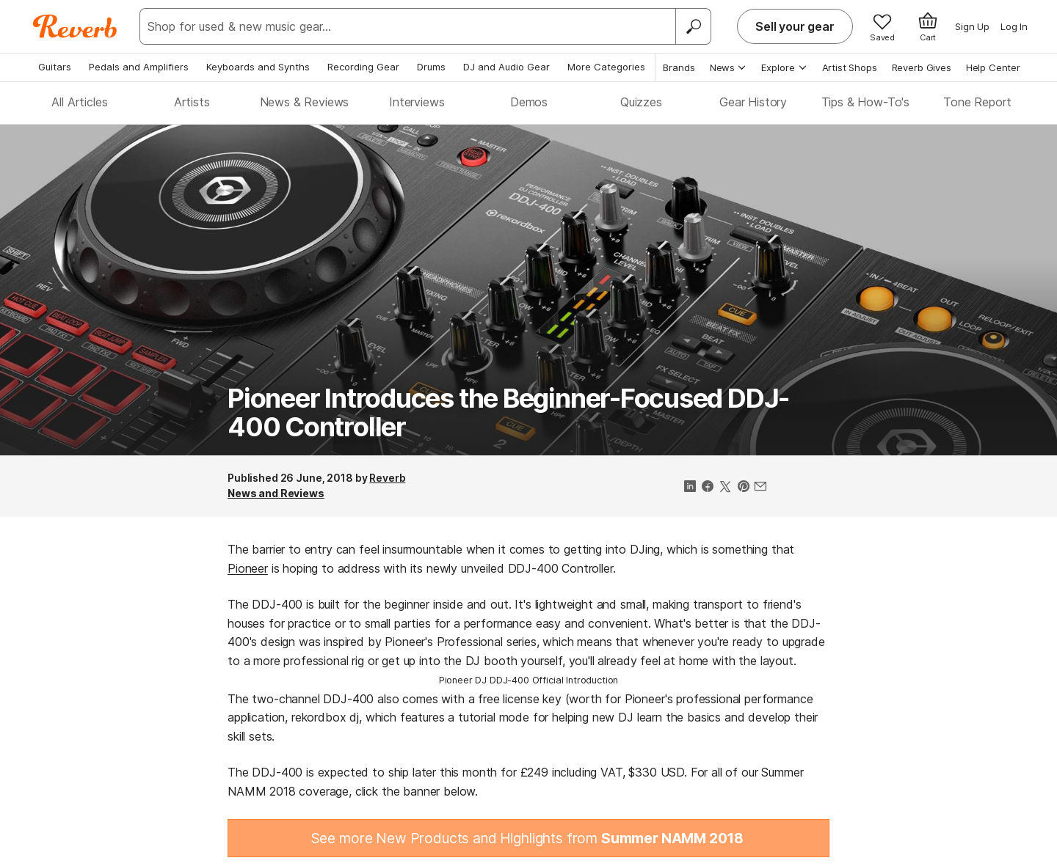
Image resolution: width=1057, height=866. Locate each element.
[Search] (693, 26)
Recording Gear (363, 67)
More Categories (606, 67)
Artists (192, 102)
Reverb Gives (921, 67)
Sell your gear (795, 26)
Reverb (387, 477)
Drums (431, 67)
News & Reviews (304, 102)
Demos (529, 102)
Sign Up (972, 26)
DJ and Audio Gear (506, 67)
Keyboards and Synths (258, 67)
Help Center (993, 67)
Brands (679, 67)
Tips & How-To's (865, 102)
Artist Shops (849, 67)
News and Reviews (276, 493)
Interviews (416, 102)
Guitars (54, 67)
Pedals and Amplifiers (139, 67)
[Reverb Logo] (75, 26)
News (728, 67)
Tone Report (977, 102)
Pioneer (248, 568)
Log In (1014, 26)
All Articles (79, 102)
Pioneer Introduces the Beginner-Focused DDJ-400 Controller (508, 413)
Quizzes (641, 102)
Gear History (753, 102)
